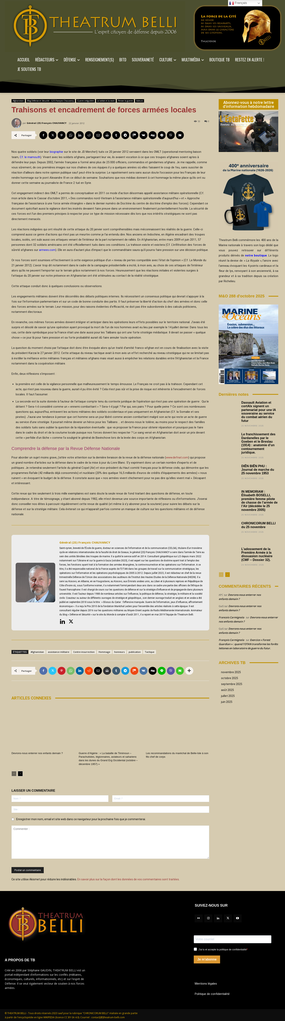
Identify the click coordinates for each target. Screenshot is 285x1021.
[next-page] (20, 773)
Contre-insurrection (84, 651)
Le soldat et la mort (106, 100)
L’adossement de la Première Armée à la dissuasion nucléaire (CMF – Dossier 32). (257, 554)
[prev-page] (13, 773)
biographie (56, 152)
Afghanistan (18, 100)
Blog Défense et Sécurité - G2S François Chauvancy (50, 100)
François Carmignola (231, 640)
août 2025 (227, 690)
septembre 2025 (231, 684)
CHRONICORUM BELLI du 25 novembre (258, 525)
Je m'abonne (207, 959)
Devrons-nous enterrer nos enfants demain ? (37, 753)
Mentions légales (206, 983)
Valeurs (139, 100)
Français (238, 3)
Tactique (149, 651)
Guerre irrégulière (85, 100)
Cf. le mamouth (30, 157)
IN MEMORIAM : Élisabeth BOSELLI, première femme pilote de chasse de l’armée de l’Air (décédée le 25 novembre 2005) (259, 500)
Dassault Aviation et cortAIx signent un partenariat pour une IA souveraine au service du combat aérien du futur (258, 411)
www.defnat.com (177, 457)
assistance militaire (58, 651)
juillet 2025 (228, 695)
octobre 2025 (229, 678)
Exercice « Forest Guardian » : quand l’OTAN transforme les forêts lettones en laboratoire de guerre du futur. (248, 644)
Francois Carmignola (231, 617)
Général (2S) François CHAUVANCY (46, 122)
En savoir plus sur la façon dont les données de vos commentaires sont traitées (128, 879)
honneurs (119, 651)
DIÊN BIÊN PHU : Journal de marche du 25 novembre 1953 (257, 469)
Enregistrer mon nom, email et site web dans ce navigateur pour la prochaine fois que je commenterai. (81, 819)
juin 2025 (226, 701)
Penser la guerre (125, 100)
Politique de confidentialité (212, 993)
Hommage (104, 651)
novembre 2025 (231, 672)
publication (135, 651)
